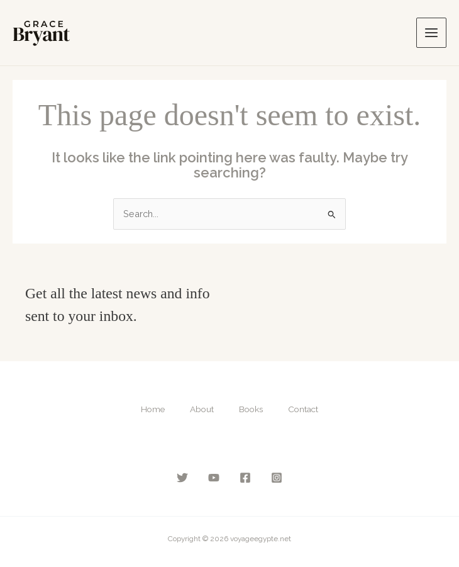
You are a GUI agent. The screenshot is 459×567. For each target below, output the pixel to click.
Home (153, 409)
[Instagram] (276, 477)
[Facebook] (245, 477)
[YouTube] (213, 477)
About (202, 409)
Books (251, 409)
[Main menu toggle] (431, 33)
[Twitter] (182, 477)
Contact (303, 409)
